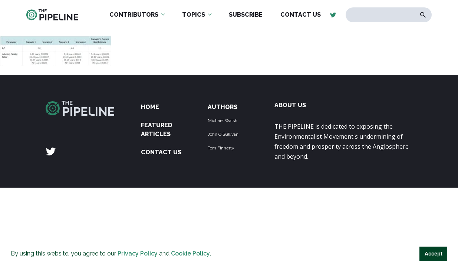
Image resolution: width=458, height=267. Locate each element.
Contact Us (161, 152)
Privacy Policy (138, 253)
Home (150, 107)
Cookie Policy (190, 253)
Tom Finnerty (221, 148)
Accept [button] (433, 254)
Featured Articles (156, 130)
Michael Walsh (222, 120)
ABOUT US (290, 105)
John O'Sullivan (223, 134)
